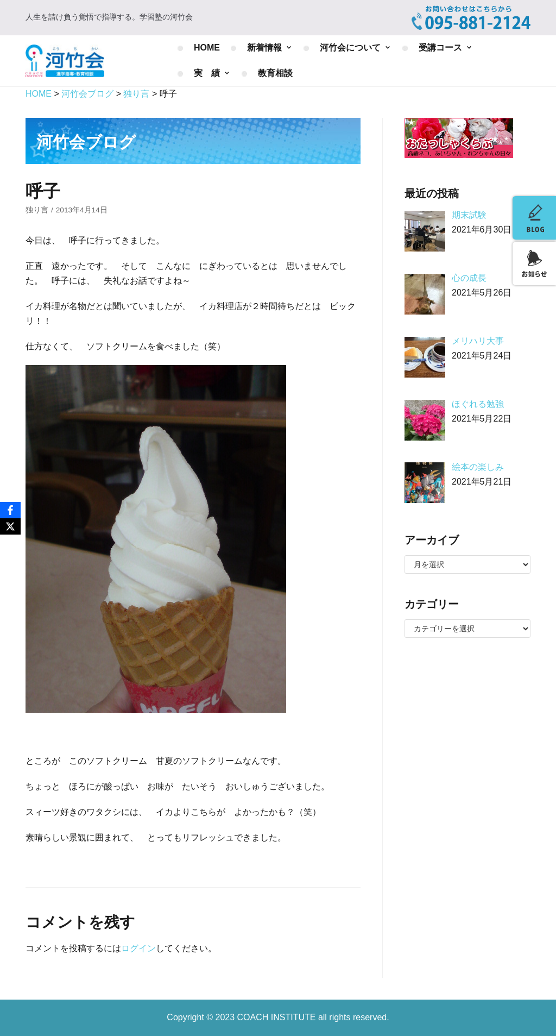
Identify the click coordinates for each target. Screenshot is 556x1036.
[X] (10, 526)
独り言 (37, 210)
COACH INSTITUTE (277, 1017)
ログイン (138, 948)
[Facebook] (10, 510)
